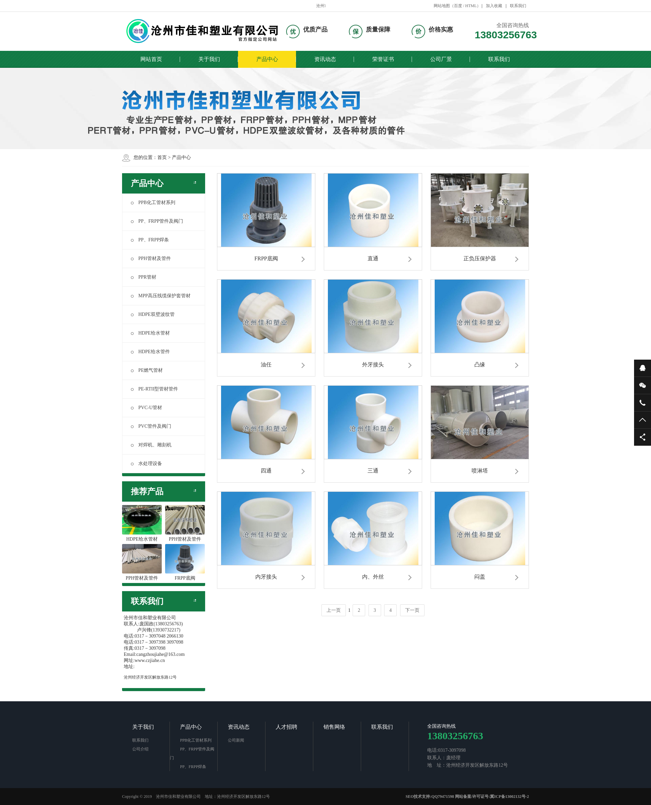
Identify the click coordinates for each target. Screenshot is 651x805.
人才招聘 (286, 727)
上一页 (334, 610)
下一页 (412, 610)
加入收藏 (494, 5)
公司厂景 (441, 59)
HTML (471, 5)
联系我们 (518, 5)
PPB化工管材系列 (153, 202)
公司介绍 (140, 749)
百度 (458, 5)
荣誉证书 (383, 59)
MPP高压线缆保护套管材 (161, 295)
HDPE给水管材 (150, 333)
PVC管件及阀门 (151, 426)
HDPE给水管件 (150, 351)
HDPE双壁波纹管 (153, 314)
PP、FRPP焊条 (150, 239)
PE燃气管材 (147, 370)
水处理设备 (146, 463)
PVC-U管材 (146, 407)
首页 (162, 157)
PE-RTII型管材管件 (154, 388)
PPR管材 (143, 277)
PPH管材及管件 (151, 258)
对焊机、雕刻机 (151, 444)
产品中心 (267, 59)
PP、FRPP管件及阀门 (157, 221)
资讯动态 (325, 59)
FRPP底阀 (185, 562)
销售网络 (334, 727)
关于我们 (209, 59)
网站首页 (151, 59)
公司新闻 (236, 740)
